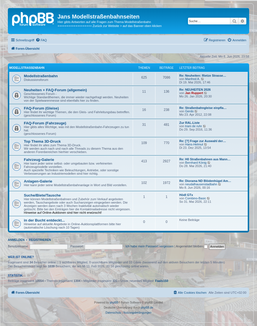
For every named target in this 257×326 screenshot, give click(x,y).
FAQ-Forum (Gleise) (41, 108)
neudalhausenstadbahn (201, 184)
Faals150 (161, 280)
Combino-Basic (195, 198)
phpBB (114, 302)
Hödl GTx (186, 195)
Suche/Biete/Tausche (42, 195)
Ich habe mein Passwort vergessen (149, 246)
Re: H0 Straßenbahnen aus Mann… (205, 159)
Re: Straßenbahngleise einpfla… (203, 108)
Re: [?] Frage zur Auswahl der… (202, 141)
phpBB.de (147, 307)
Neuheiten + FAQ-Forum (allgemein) (55, 90)
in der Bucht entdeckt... (44, 220)
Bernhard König (195, 162)
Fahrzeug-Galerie (39, 160)
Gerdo (189, 111)
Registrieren (40, 239)
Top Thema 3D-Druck (42, 141)
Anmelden (16, 239)
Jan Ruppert (194, 93)
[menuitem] (41, 40)
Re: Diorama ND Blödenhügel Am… (205, 181)
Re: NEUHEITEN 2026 (195, 89)
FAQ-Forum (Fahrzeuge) (45, 123)
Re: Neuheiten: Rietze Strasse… (202, 75)
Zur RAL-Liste (189, 122)
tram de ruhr (193, 126)
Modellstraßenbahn (27, 67)
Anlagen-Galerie (38, 181)
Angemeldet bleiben (192, 246)
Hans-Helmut (194, 144)
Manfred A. (192, 79)
